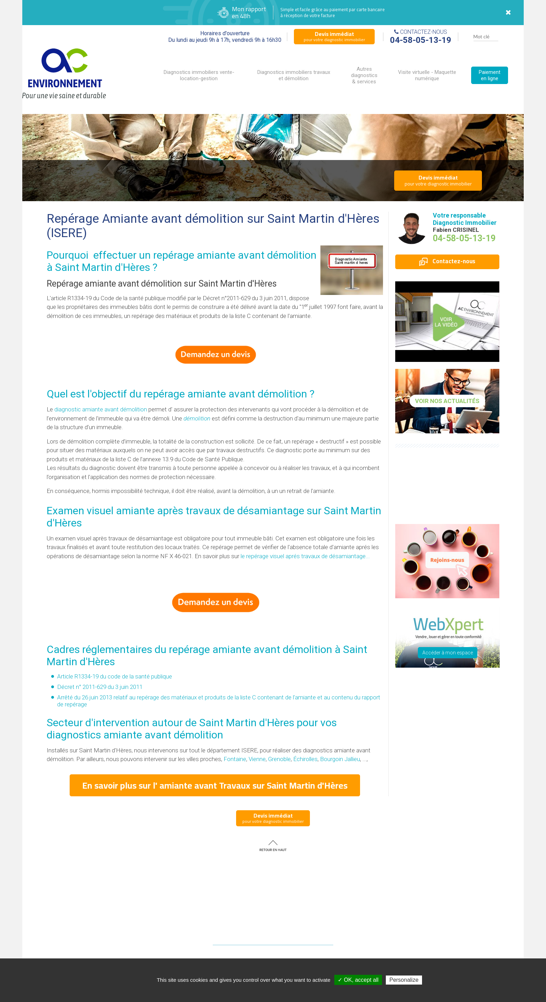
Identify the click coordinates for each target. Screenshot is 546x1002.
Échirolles (305, 759)
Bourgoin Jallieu (340, 759)
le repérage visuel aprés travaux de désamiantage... (305, 556)
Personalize (404, 980)
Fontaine (235, 759)
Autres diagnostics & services (364, 75)
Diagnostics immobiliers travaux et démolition (293, 75)
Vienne (257, 759)
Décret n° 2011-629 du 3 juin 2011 (99, 686)
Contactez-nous (447, 261)
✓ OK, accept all (358, 980)
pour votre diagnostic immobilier (334, 36)
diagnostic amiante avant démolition (100, 409)
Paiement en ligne (489, 75)
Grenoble (279, 759)
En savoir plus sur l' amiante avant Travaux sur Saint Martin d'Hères (215, 785)
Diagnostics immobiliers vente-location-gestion (199, 75)
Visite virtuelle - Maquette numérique (427, 75)
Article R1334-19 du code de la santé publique (114, 676)
